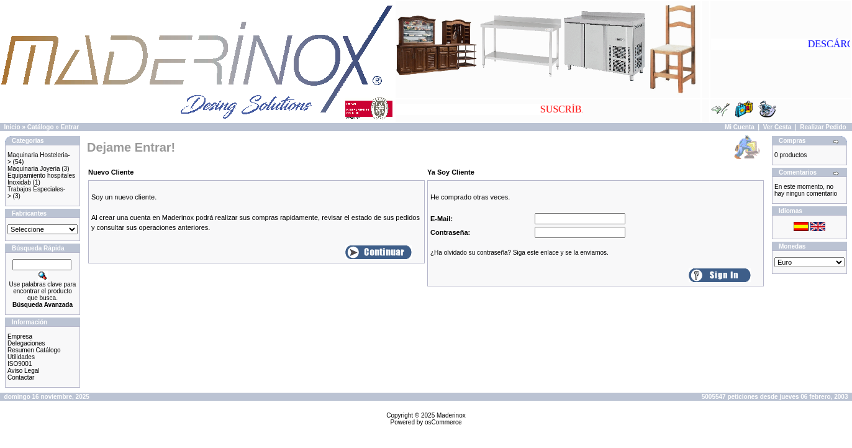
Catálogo (40, 127)
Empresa (19, 336)
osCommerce (443, 422)
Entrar (70, 127)
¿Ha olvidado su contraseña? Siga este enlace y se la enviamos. (519, 252)
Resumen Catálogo (34, 350)
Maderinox (451, 415)
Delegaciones (26, 343)
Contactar (20, 377)
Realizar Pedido (823, 127)
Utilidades (21, 357)
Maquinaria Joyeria (33, 168)
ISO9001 (19, 363)
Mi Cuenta (740, 127)
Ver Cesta (777, 127)
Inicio (12, 127)
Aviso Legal (23, 370)
